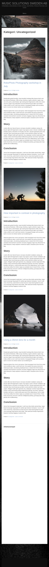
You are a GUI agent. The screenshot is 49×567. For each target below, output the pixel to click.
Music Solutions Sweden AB (24, 3)
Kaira (23, 560)
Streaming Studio (17, 562)
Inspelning (24, 562)
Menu (24, 13)
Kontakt (29, 564)
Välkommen (9, 562)
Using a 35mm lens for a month (19, 340)
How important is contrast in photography (24, 213)
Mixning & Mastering (33, 562)
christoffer (17, 90)
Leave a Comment (19, 163)
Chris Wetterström (22, 564)
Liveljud (40, 562)
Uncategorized (11, 163)
